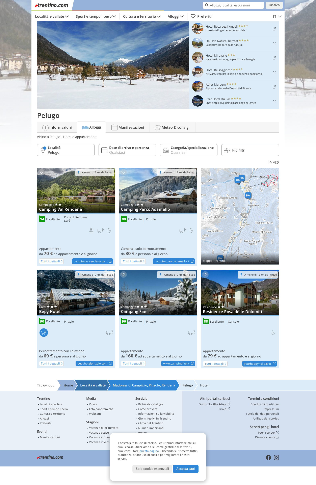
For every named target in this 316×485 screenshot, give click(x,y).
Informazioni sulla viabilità (156, 413)
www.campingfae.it (179, 364)
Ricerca (274, 5)
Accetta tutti (185, 468)
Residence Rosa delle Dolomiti (240, 319)
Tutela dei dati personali (262, 413)
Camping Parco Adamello (158, 217)
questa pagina (149, 451)
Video (93, 404)
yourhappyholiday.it (260, 364)
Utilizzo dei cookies (266, 418)
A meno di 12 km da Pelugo (260, 274)
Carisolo (233, 321)
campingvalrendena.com (93, 261)
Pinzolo (151, 219)
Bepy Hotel (76, 319)
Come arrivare (147, 409)
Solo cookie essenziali (152, 468)
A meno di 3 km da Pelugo (97, 172)
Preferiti (201, 16)
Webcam (95, 413)
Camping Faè (158, 319)
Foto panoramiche (101, 409)
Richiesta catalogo (150, 404)
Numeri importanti (151, 428)
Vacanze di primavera (103, 428)
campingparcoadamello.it (175, 261)
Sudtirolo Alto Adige (214, 404)
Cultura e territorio (139, 16)
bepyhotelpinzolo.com (95, 364)
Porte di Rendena (75, 217)
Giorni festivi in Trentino (154, 418)
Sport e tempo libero (94, 16)
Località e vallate (49, 16)
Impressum (271, 409)
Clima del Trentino (150, 423)
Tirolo (224, 409)
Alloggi (173, 16)
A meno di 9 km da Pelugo (179, 172)
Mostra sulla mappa (240, 216)
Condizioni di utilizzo (265, 404)
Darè (67, 220)
